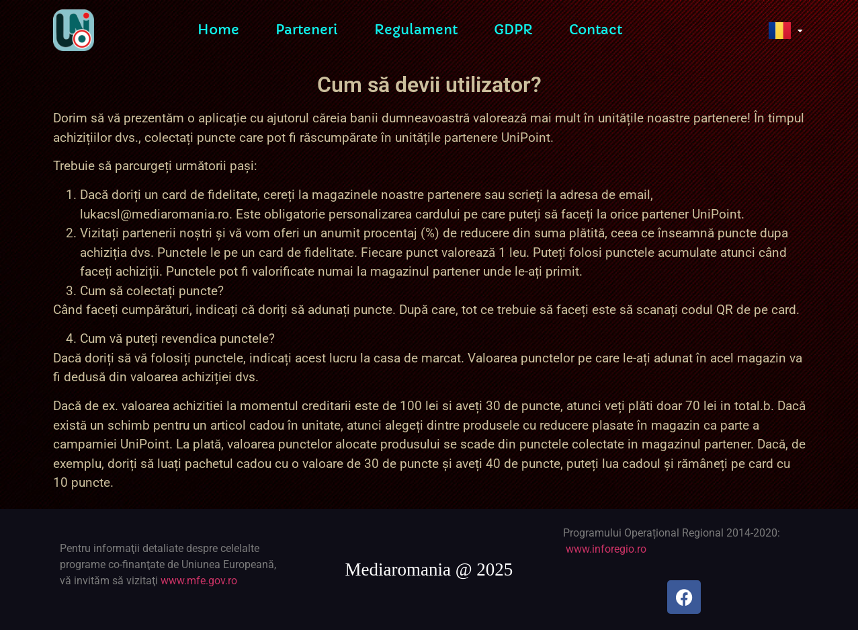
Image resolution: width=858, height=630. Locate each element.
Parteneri (306, 27)
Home (218, 27)
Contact (595, 27)
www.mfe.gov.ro (199, 580)
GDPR (513, 27)
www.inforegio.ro (606, 549)
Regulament (416, 27)
